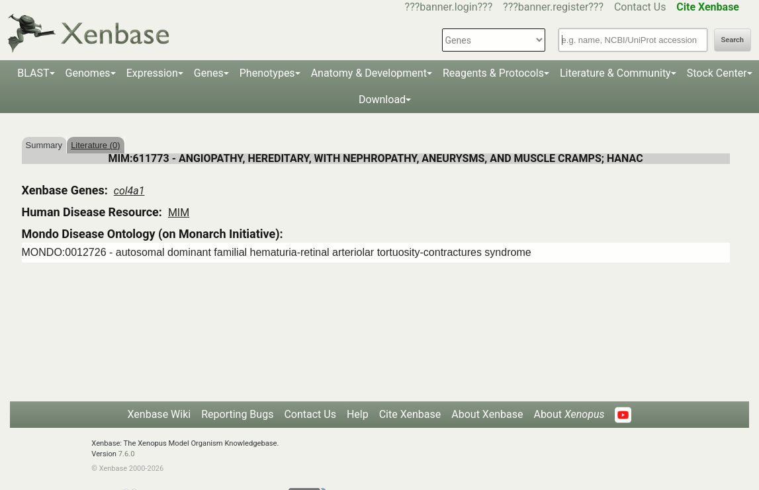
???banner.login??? (449, 7)
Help (358, 414)
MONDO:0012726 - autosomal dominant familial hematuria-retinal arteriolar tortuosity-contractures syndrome (276, 252)
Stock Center (717, 73)
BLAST (33, 73)
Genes (209, 73)
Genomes (88, 73)
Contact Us (640, 7)
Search (732, 40)
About (568, 414)
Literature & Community (615, 73)
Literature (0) (95, 145)
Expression (152, 73)
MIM (178, 212)
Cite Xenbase (410, 414)
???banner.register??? (553, 7)
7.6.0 (126, 454)
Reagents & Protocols (493, 73)
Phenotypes (267, 73)
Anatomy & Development (369, 73)
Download (382, 99)
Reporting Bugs (237, 414)
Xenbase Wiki (159, 414)
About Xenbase (487, 414)
